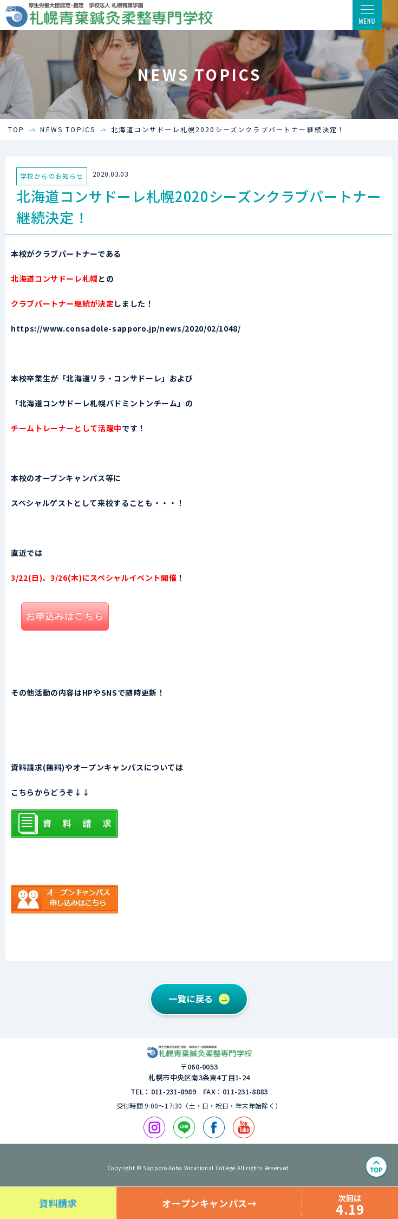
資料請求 (58, 1203)
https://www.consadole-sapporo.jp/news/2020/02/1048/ (126, 328)
